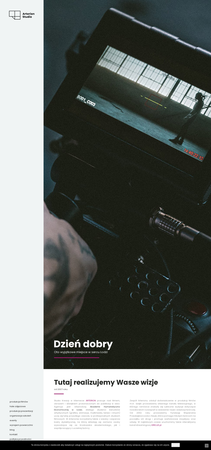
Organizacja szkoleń (20, 415)
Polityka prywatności (20, 439)
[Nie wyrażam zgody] (207, 446)
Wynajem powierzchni (21, 425)
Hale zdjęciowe (18, 406)
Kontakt (13, 434)
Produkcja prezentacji (21, 411)
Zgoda (176, 445)
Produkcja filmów (19, 401)
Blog (12, 429)
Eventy (13, 420)
